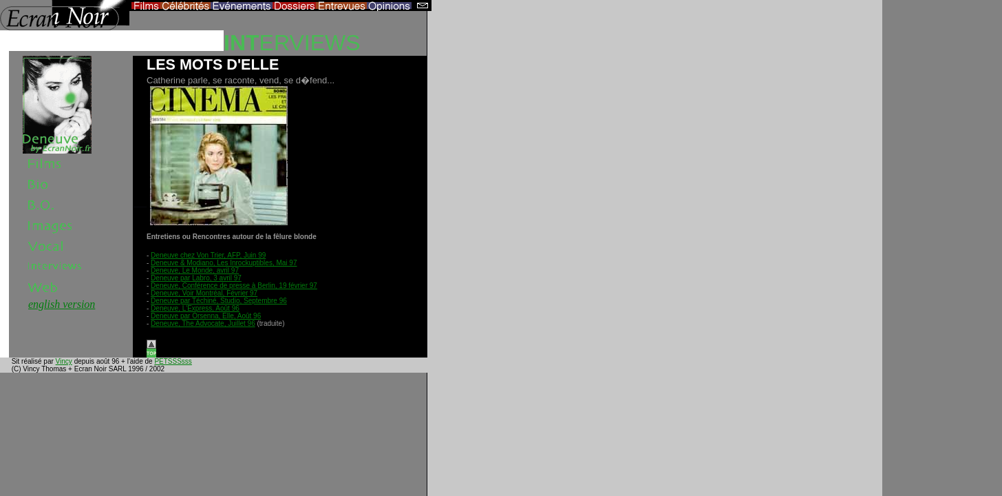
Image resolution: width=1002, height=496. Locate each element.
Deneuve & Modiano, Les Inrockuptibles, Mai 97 (224, 263)
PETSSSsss (172, 361)
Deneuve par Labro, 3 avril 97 (196, 278)
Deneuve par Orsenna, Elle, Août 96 (206, 316)
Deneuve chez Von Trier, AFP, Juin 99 (208, 255)
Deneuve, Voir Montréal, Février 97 (204, 293)
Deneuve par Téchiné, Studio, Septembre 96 (219, 300)
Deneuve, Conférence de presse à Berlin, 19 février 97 (234, 285)
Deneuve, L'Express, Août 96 (195, 308)
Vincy (64, 361)
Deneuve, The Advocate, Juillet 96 (203, 323)
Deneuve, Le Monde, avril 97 (195, 270)
